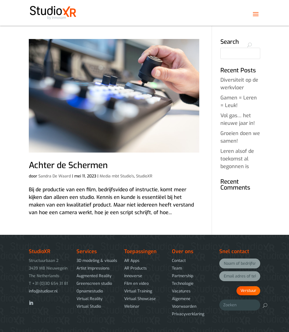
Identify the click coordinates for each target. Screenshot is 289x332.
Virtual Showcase (140, 298)
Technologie (183, 283)
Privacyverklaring (188, 314)
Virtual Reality (89, 298)
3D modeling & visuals (96, 260)
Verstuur (248, 290)
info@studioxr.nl (43, 291)
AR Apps (131, 260)
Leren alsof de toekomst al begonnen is (237, 159)
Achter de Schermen (68, 165)
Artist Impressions (93, 268)
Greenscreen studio (94, 283)
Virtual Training (138, 291)
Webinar (131, 306)
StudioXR (144, 176)
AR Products (135, 268)
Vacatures (181, 291)
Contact (179, 260)
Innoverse (133, 276)
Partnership (182, 276)
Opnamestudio (89, 291)
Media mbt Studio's (117, 176)
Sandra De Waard (54, 176)
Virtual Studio (88, 306)
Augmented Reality (93, 276)
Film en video (136, 283)
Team (177, 268)
